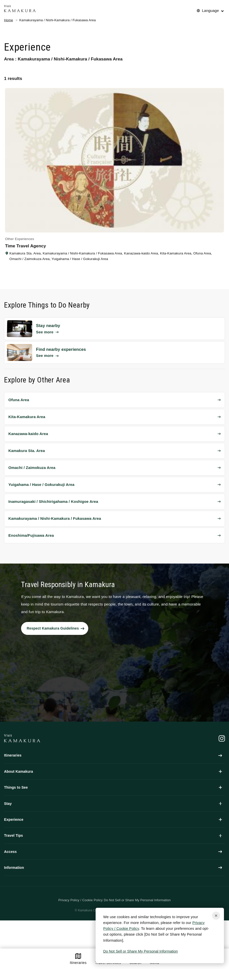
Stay (113, 804)
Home (8, 20)
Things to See (113, 787)
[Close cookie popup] (216, 916)
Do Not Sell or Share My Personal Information (140, 951)
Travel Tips (113, 835)
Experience (113, 819)
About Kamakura (113, 771)
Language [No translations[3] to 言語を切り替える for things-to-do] (210, 10)
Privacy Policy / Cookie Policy (80, 900)
